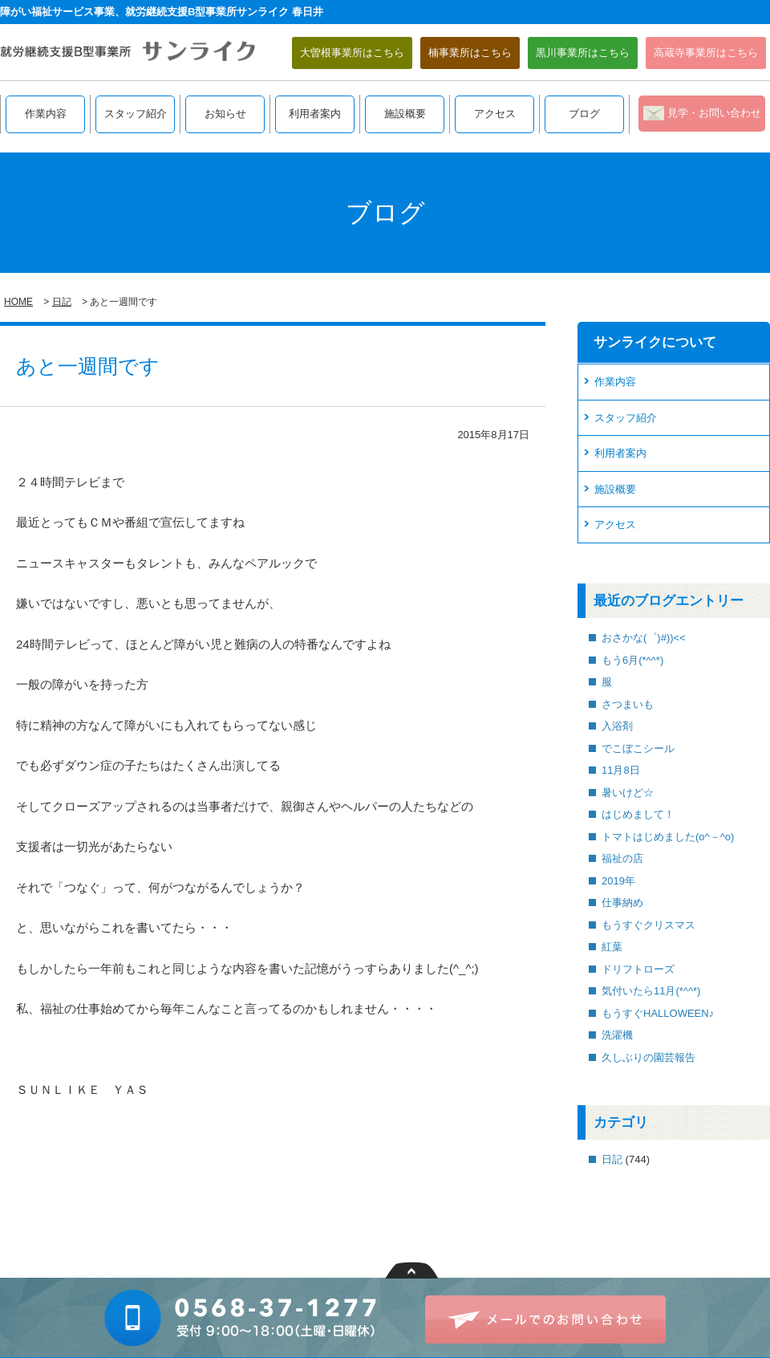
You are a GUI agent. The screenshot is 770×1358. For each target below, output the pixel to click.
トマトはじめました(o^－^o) (668, 837)
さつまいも (628, 704)
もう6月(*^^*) (632, 660)
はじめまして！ (638, 814)
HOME (18, 301)
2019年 (618, 881)
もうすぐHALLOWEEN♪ (658, 1013)
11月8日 (621, 770)
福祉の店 (622, 858)
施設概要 (405, 114)
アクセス (495, 114)
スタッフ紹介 (135, 114)
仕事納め (622, 903)
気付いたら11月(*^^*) (651, 991)
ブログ (584, 114)
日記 (61, 301)
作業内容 (46, 114)
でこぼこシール (638, 748)
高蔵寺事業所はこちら (706, 53)
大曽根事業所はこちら (352, 53)
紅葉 (612, 947)
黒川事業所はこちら (583, 53)
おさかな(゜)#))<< (644, 638)
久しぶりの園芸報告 (648, 1057)
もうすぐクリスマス (648, 925)
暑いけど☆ (628, 793)
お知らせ (225, 114)
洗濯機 (617, 1035)
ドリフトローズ (638, 969)
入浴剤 (617, 726)
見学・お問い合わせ (714, 113)
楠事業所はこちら (470, 53)
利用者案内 (315, 114)
